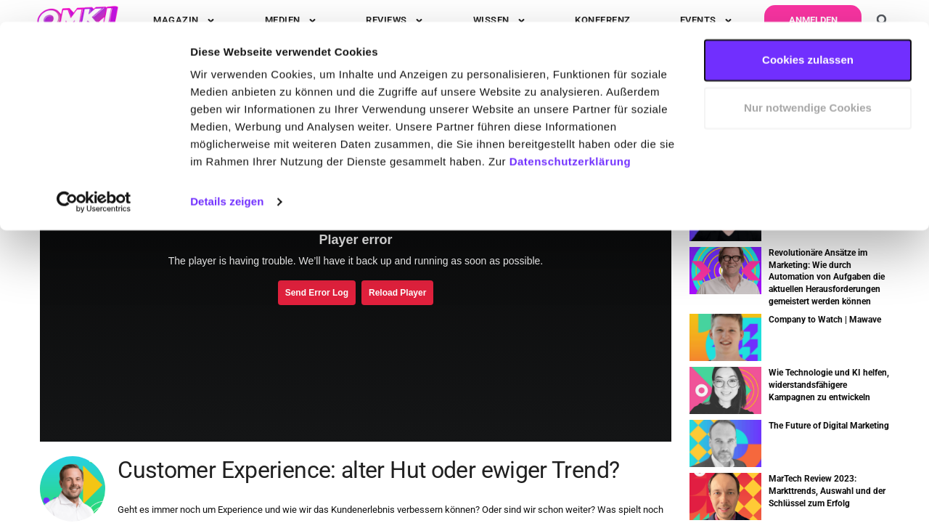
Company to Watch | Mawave (825, 320)
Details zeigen (226, 180)
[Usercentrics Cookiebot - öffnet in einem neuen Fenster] (93, 180)
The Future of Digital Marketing (829, 426)
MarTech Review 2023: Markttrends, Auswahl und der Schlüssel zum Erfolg (827, 491)
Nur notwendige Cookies (808, 86)
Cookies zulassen (808, 38)
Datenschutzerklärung (570, 140)
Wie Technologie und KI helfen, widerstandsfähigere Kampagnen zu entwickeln (829, 385)
